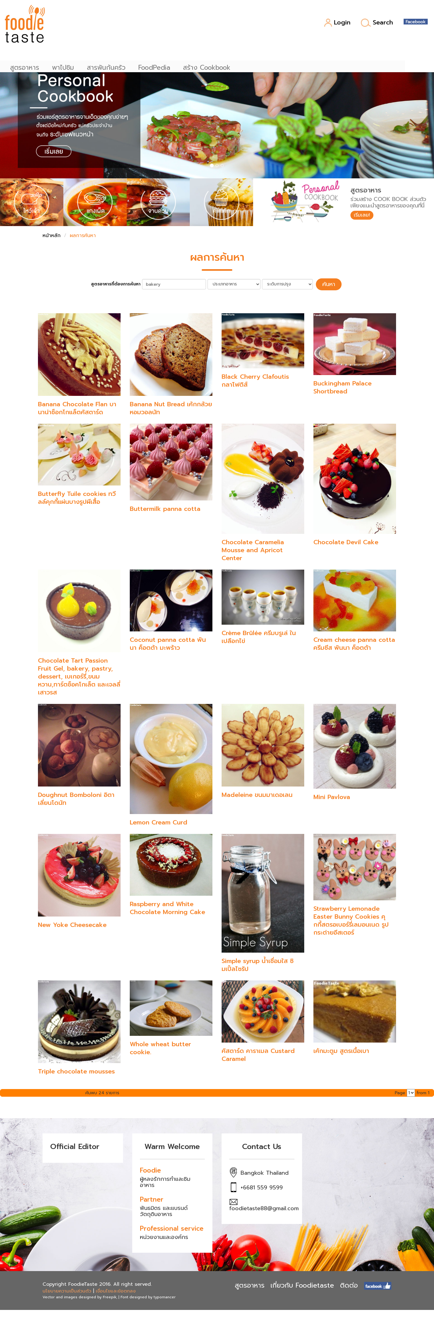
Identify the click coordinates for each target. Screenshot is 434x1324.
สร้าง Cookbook (257, 24)
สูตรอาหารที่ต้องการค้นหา (119, 284)
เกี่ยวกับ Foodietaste (302, 1284)
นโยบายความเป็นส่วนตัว (67, 1289)
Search (377, 22)
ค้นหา (329, 283)
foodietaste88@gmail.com (264, 1207)
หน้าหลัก (52, 235)
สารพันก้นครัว (156, 24)
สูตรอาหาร (75, 24)
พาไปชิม (114, 24)
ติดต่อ (349, 1284)
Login (337, 23)
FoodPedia (205, 24)
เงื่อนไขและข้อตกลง (116, 1289)
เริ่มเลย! (364, 216)
